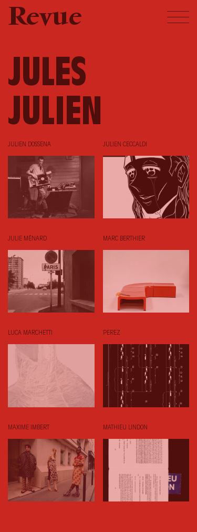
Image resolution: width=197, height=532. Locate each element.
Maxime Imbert (28, 427)
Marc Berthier (124, 239)
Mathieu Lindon (125, 427)
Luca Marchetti (30, 333)
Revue (45, 18)
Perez (111, 333)
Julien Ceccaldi (125, 144)
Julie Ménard (27, 239)
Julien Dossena (29, 144)
